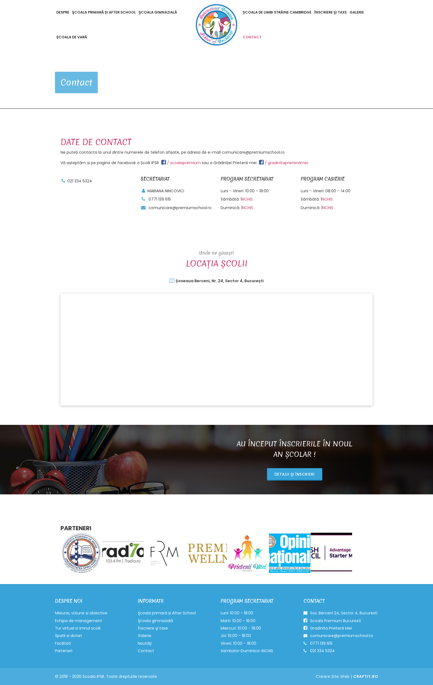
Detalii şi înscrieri (294, 474)
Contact (252, 37)
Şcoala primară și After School (104, 12)
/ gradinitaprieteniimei (283, 163)
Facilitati (63, 643)
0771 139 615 (160, 199)
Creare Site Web (333, 676)
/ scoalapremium (181, 163)
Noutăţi (145, 643)
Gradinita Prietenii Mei (327, 628)
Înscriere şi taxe (330, 12)
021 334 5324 (79, 181)
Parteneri (63, 651)
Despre (62, 12)
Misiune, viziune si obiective (81, 613)
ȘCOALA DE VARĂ (71, 37)
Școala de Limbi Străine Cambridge (277, 12)
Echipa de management (78, 620)
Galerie (357, 12)
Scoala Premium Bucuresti (332, 620)
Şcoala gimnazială (158, 12)
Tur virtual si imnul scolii (78, 628)
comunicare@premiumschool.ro (180, 207)
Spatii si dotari (68, 635)
